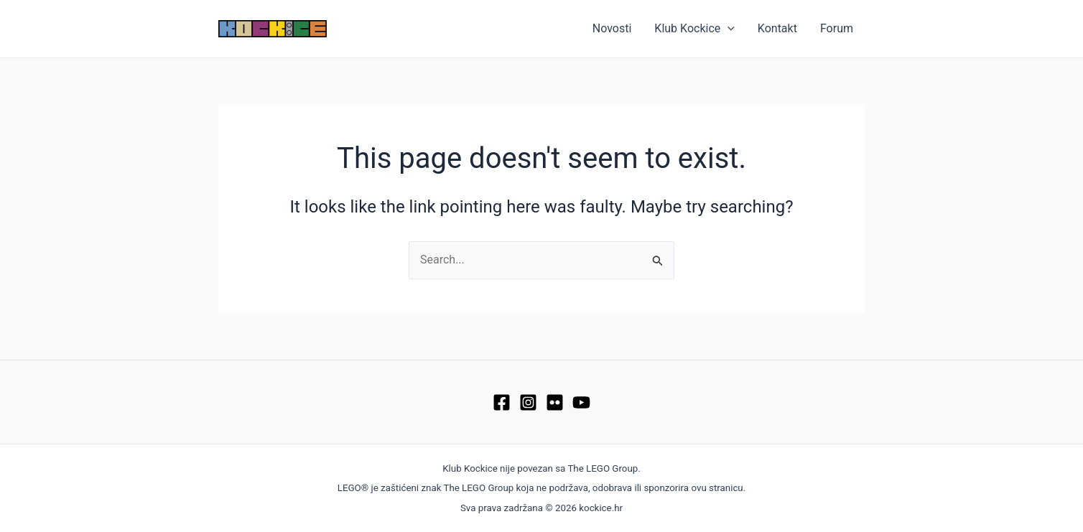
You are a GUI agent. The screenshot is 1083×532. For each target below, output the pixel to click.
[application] (727, 28)
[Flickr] (555, 402)
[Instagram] (528, 402)
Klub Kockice (694, 28)
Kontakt (777, 28)
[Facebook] (502, 402)
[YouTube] (581, 402)
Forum (836, 28)
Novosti (612, 28)
